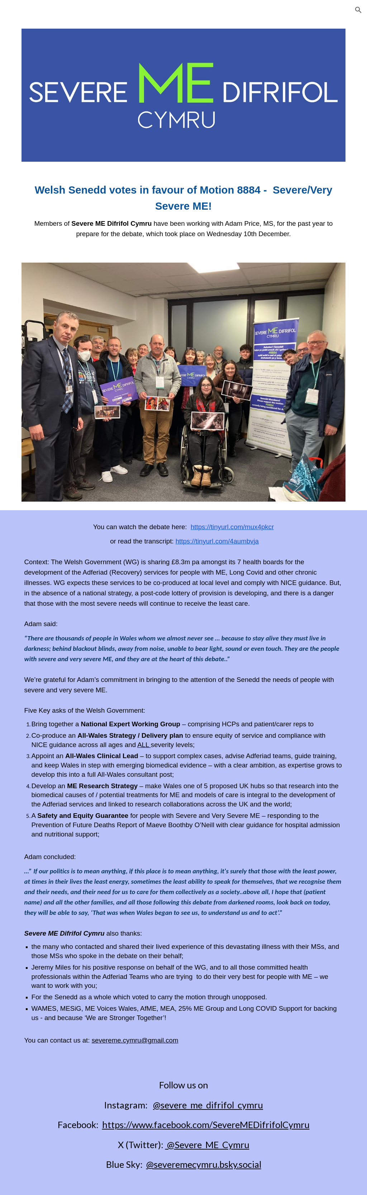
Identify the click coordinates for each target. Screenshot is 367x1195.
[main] (184, 212)
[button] (358, 10)
